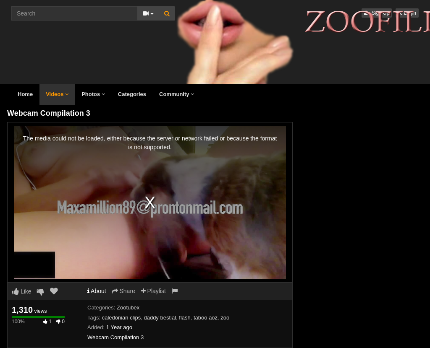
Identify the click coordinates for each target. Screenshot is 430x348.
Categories (132, 94)
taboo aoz (206, 317)
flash (184, 317)
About (96, 291)
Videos (57, 94)
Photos (93, 94)
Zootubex (128, 307)
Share (123, 291)
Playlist (153, 291)
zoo (224, 317)
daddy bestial (160, 317)
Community (176, 94)
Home (25, 94)
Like (21, 291)
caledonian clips (121, 317)
